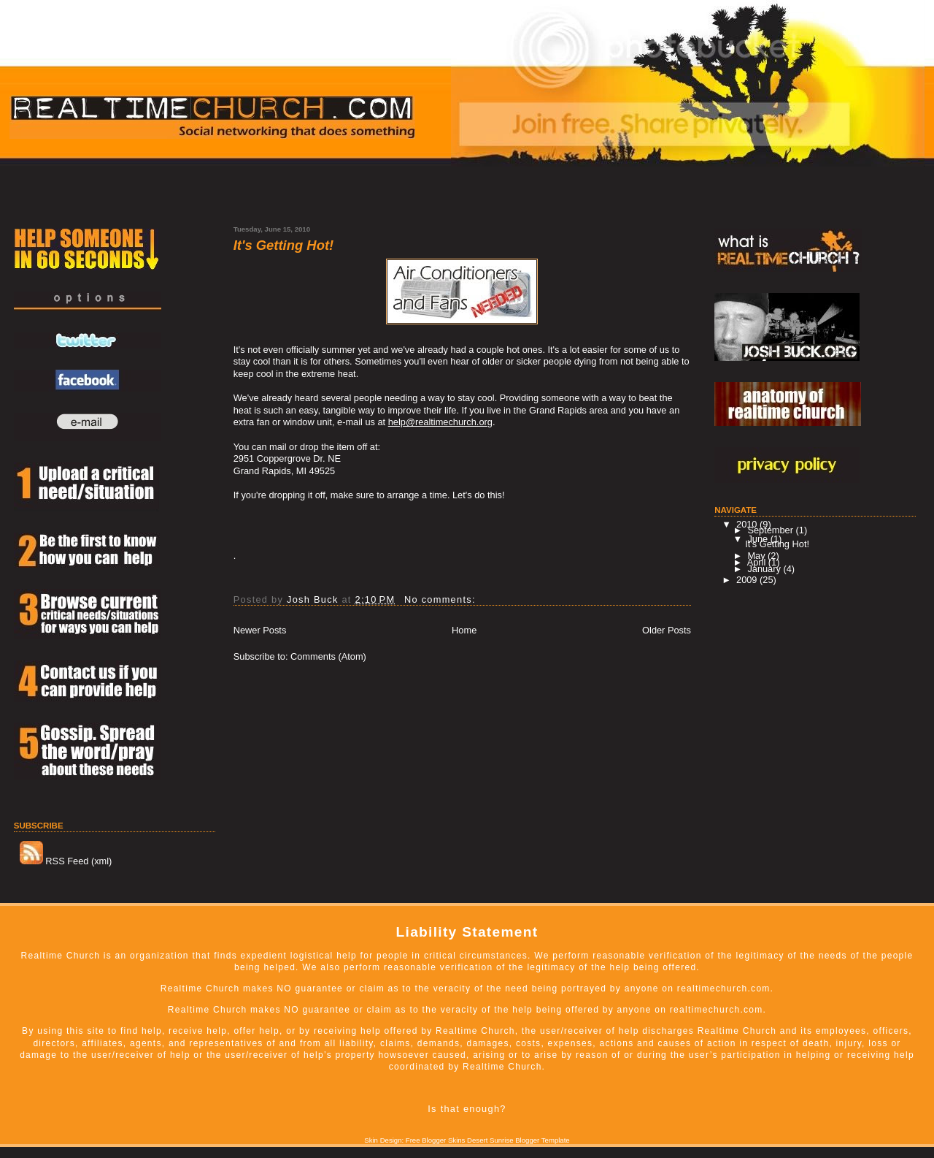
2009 (748, 579)
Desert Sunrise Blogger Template (518, 1140)
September (771, 530)
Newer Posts (260, 630)
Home (464, 630)
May (757, 555)
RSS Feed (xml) (66, 861)
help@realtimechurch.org (440, 421)
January (765, 568)
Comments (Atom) (328, 656)
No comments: (441, 599)
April (757, 562)
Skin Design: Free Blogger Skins (414, 1140)
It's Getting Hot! (283, 245)
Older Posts (666, 630)
